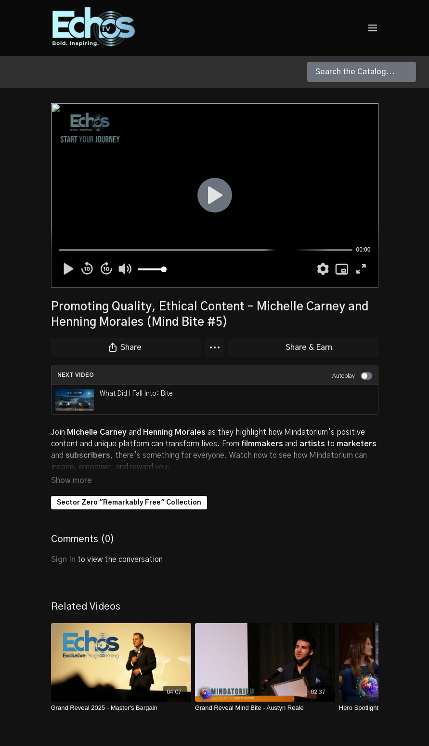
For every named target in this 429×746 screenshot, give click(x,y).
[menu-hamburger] (372, 28)
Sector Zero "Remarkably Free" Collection (129, 489)
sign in (63, 546)
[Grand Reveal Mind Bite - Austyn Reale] (265, 694)
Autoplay (352, 376)
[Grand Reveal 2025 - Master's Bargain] (121, 694)
